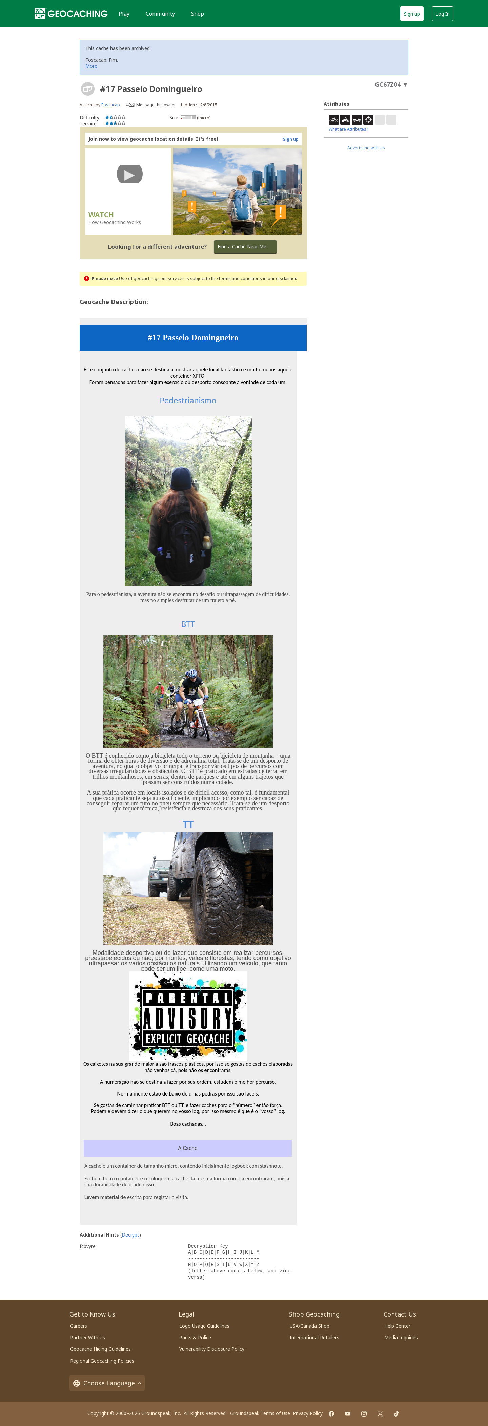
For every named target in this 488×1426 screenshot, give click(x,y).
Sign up (412, 14)
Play (124, 13)
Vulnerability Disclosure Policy (211, 1349)
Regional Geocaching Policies (102, 1361)
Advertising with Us (366, 148)
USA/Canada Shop (309, 1326)
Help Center (397, 1326)
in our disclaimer (279, 278)
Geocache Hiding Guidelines (100, 1349)
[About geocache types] (88, 89)
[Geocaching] (71, 13)
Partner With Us (87, 1337)
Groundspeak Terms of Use (260, 1413)
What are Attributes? (348, 129)
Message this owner (156, 105)
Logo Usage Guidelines (204, 1326)
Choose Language (107, 1383)
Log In (442, 14)
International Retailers (314, 1337)
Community (160, 13)
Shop (197, 13)
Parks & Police (195, 1337)
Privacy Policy (308, 1413)
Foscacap (110, 105)
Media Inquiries (401, 1337)
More (91, 66)
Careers (78, 1326)
